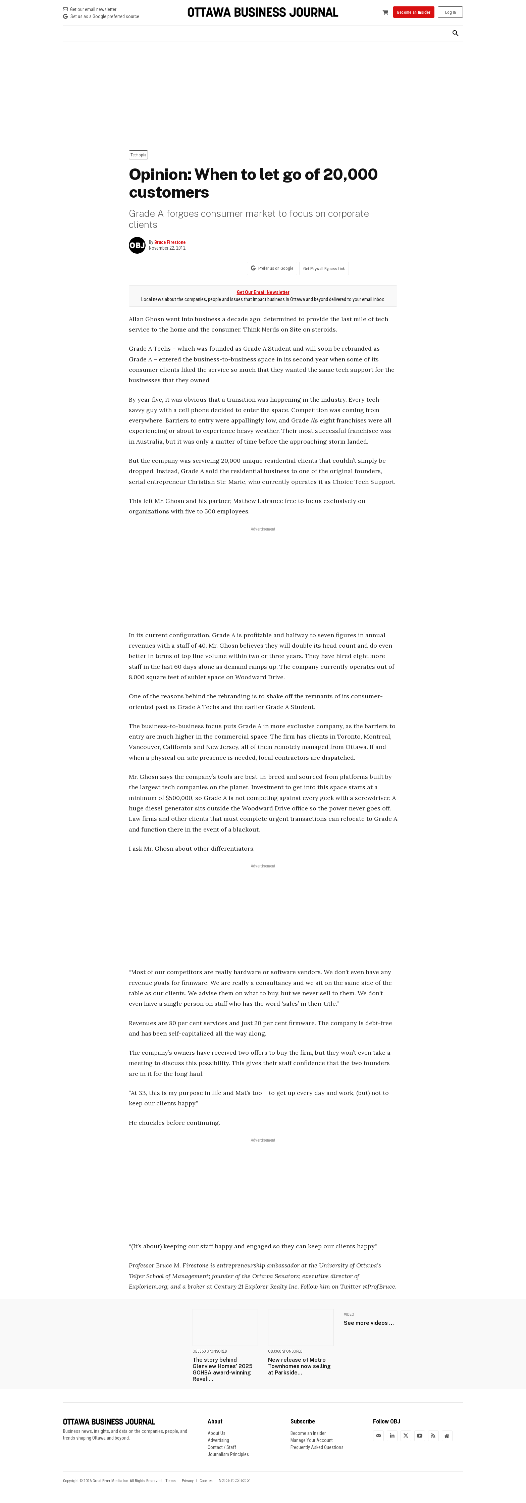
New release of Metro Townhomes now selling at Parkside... (299, 1366)
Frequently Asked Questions (317, 1447)
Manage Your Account (312, 1440)
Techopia (138, 154)
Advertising (218, 1440)
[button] (455, 33)
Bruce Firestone (170, 242)
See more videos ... (369, 1323)
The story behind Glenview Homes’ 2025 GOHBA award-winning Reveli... (223, 1370)
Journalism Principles (228, 1454)
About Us (216, 1433)
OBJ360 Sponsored (210, 1351)
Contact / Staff (222, 1447)
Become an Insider (308, 1433)
